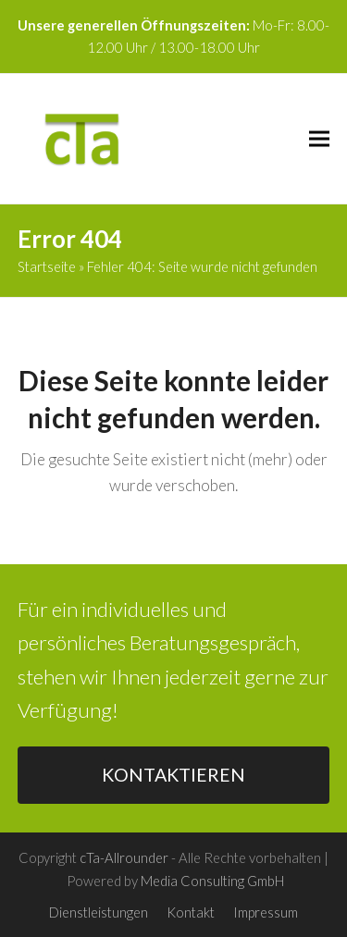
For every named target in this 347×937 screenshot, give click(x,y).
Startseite (47, 266)
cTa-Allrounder (124, 857)
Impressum (265, 912)
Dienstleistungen (98, 912)
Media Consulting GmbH (212, 880)
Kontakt (191, 912)
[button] (319, 138)
